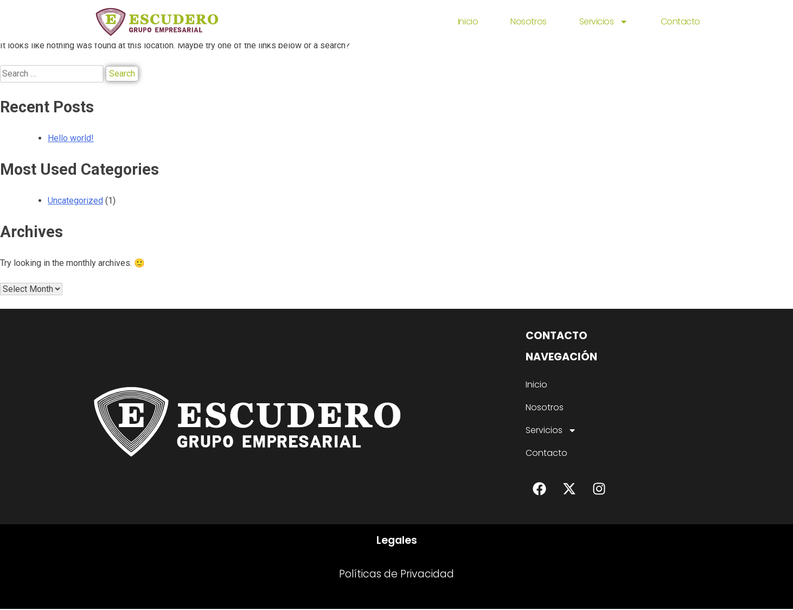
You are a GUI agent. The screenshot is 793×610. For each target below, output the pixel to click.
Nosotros (528, 21)
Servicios (603, 21)
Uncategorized (75, 200)
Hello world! (71, 138)
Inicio (468, 21)
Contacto (680, 21)
